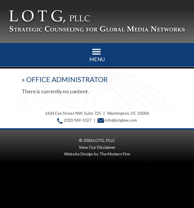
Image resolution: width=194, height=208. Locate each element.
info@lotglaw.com (121, 120)
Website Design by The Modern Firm (97, 153)
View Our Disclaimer (97, 147)
